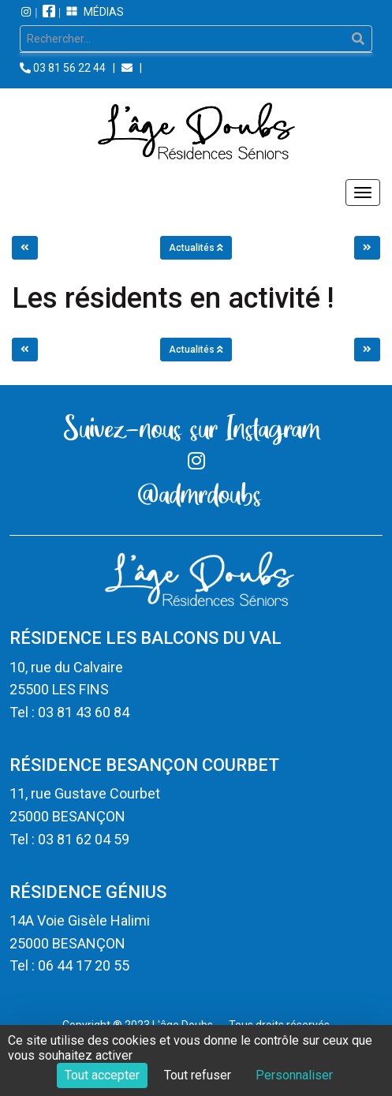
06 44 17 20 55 (83, 965)
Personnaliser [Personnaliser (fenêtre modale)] (294, 1075)
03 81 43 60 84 (83, 712)
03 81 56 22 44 (69, 68)
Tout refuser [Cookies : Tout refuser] (197, 1075)
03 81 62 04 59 (83, 839)
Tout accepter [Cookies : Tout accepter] (102, 1075)
